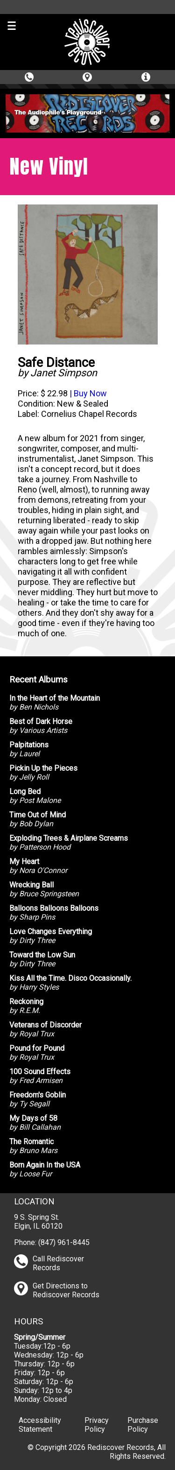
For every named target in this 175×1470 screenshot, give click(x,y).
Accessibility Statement (40, 1425)
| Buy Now (87, 393)
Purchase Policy (142, 1425)
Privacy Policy (96, 1425)
